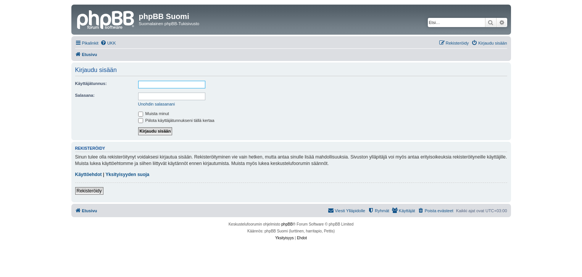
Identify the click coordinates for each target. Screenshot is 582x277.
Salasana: (85, 95)
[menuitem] (108, 43)
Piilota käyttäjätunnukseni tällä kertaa (176, 120)
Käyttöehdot (88, 174)
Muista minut (153, 113)
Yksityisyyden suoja (128, 174)
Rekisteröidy (89, 191)
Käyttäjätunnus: (91, 83)
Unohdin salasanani (156, 104)
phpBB (287, 224)
